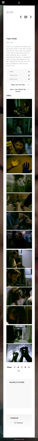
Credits (11, 71)
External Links (13, 79)
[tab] (19, 72)
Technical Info (13, 75)
